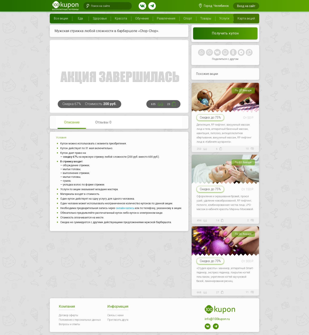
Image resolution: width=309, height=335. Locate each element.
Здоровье (100, 18)
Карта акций (246, 18)
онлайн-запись (125, 208)
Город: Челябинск (214, 5)
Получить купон (225, 33)
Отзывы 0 (103, 122)
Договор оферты (68, 315)
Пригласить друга (117, 319)
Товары (205, 18)
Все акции (61, 18)
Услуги (224, 18)
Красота (121, 18)
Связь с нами (115, 315)
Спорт (187, 18)
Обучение (142, 18)
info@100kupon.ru (217, 319)
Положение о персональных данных (80, 319)
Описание (72, 122)
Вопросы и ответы (69, 324)
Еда (80, 18)
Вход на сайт (246, 6)
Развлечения (166, 18)
